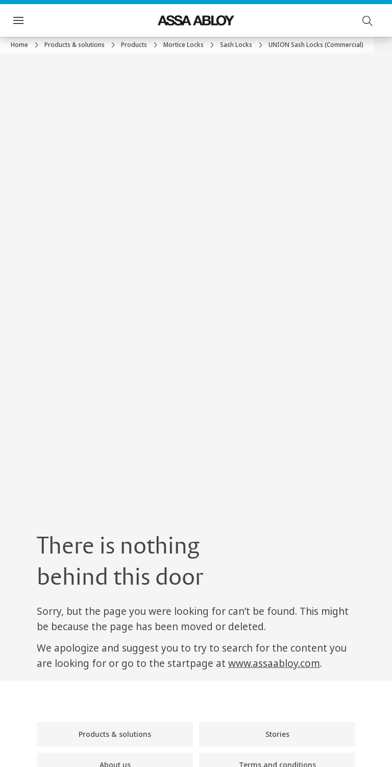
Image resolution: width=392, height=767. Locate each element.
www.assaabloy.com (274, 663)
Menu (36, 20)
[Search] (368, 20)
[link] (26, 45)
